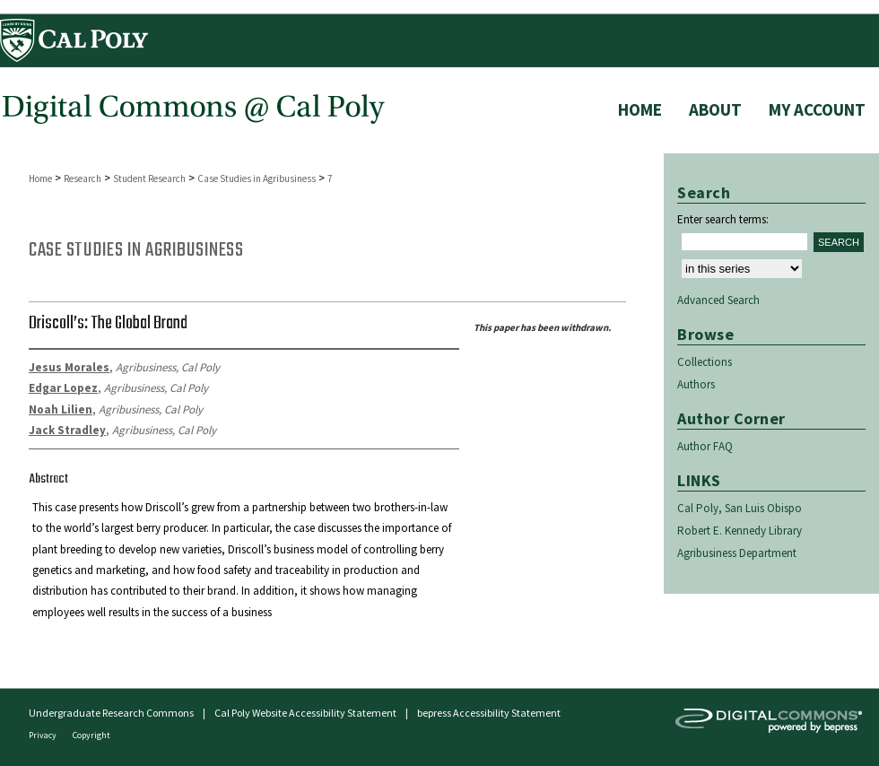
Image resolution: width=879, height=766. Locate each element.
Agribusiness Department (736, 553)
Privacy (43, 735)
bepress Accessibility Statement (489, 712)
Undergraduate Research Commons (111, 712)
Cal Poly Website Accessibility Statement (305, 712)
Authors (696, 384)
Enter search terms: (723, 219)
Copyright (91, 735)
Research (82, 178)
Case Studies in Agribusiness (256, 178)
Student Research (149, 178)
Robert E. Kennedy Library (739, 530)
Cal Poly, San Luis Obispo (739, 508)
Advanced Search (718, 300)
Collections (704, 362)
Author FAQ (705, 446)
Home (40, 178)
